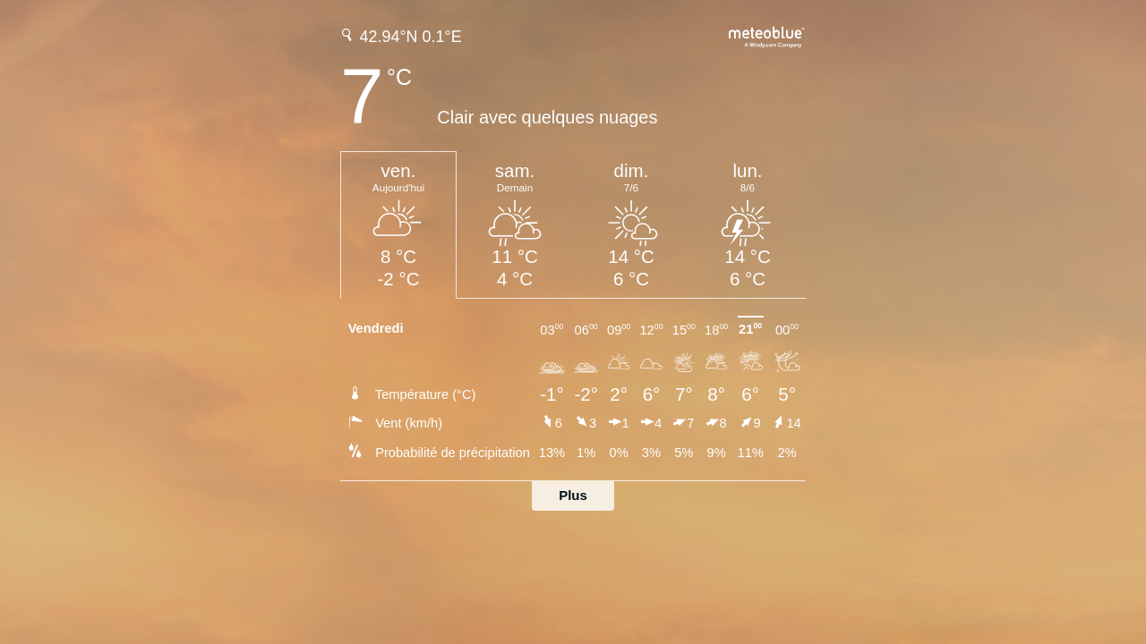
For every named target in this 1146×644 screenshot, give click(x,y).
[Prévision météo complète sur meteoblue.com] (767, 35)
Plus (573, 495)
